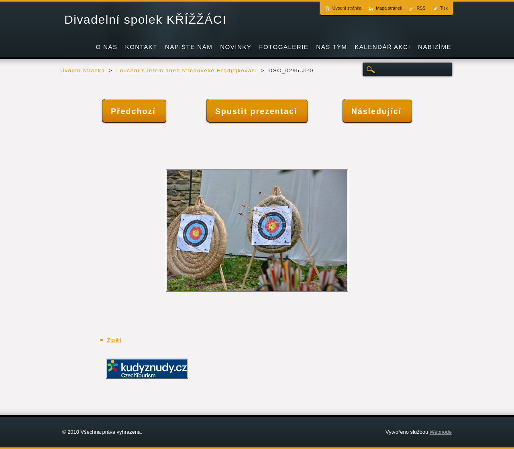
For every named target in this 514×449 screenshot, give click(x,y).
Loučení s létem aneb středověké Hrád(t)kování (186, 70)
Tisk (444, 8)
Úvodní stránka (82, 70)
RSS (420, 8)
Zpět (114, 340)
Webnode (441, 432)
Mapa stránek (389, 8)
